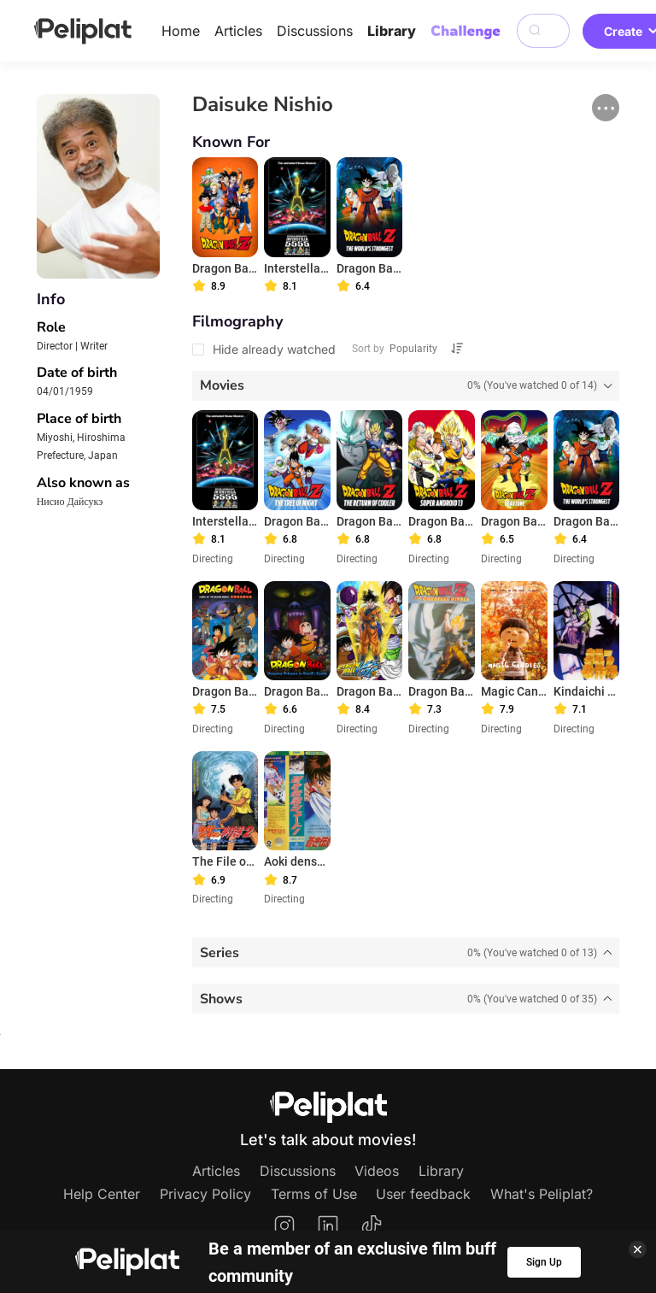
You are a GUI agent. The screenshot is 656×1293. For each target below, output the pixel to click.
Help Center (101, 1194)
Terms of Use (314, 1194)
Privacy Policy (205, 1194)
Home (180, 30)
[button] (605, 107)
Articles (238, 30)
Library (391, 30)
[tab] (406, 386)
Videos (376, 1171)
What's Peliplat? (541, 1194)
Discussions (315, 30)
